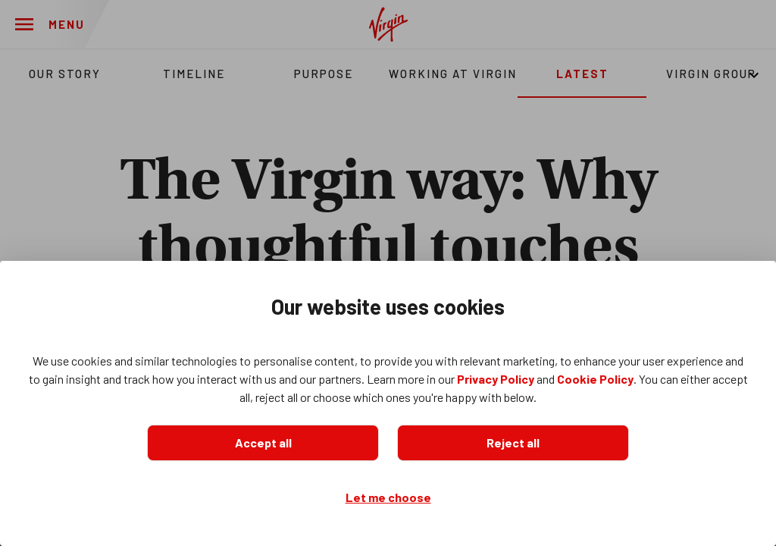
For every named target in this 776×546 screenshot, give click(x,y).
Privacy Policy (495, 379)
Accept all (263, 442)
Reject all (513, 442)
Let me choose (388, 497)
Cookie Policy (595, 379)
